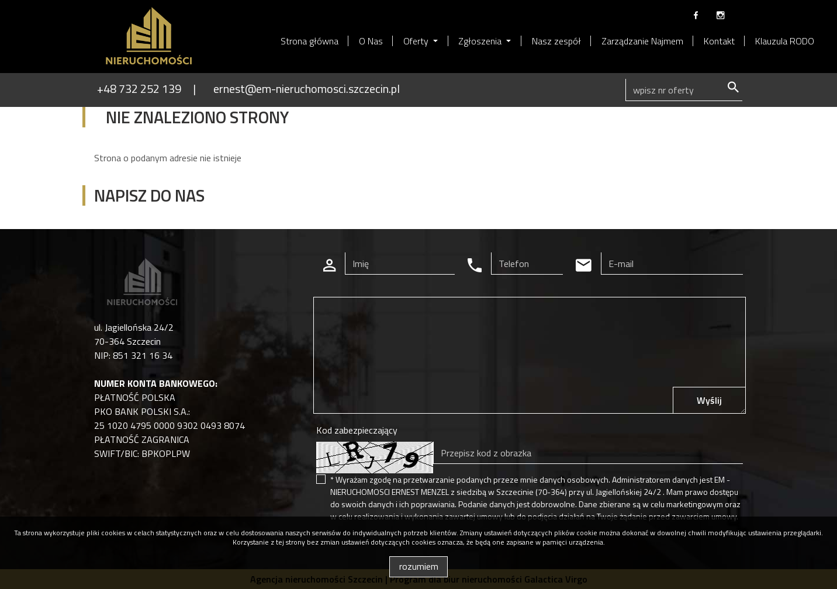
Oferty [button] (417, 41)
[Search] (683, 90)
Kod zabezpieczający (356, 430)
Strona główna (309, 41)
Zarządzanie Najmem (642, 41)
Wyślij (709, 400)
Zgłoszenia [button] (481, 41)
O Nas (371, 41)
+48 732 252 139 (139, 88)
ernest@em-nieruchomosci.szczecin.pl (306, 88)
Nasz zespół (556, 41)
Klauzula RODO (784, 41)
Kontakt (719, 41)
